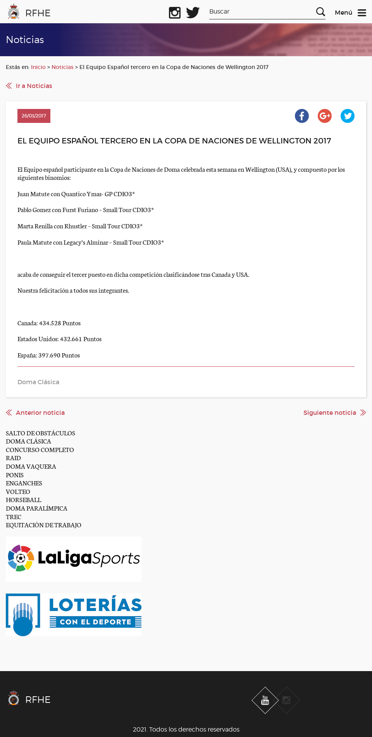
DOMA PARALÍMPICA (36, 507)
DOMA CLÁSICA (28, 440)
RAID (13, 457)
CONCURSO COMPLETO (40, 449)
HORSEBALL (23, 499)
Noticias (63, 67)
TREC (13, 516)
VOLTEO (18, 491)
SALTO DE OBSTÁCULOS (40, 432)
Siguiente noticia (329, 412)
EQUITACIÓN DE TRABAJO (43, 524)
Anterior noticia (40, 412)
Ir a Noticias (34, 86)
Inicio (38, 67)
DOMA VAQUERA (31, 465)
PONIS (15, 474)
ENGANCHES (24, 482)
